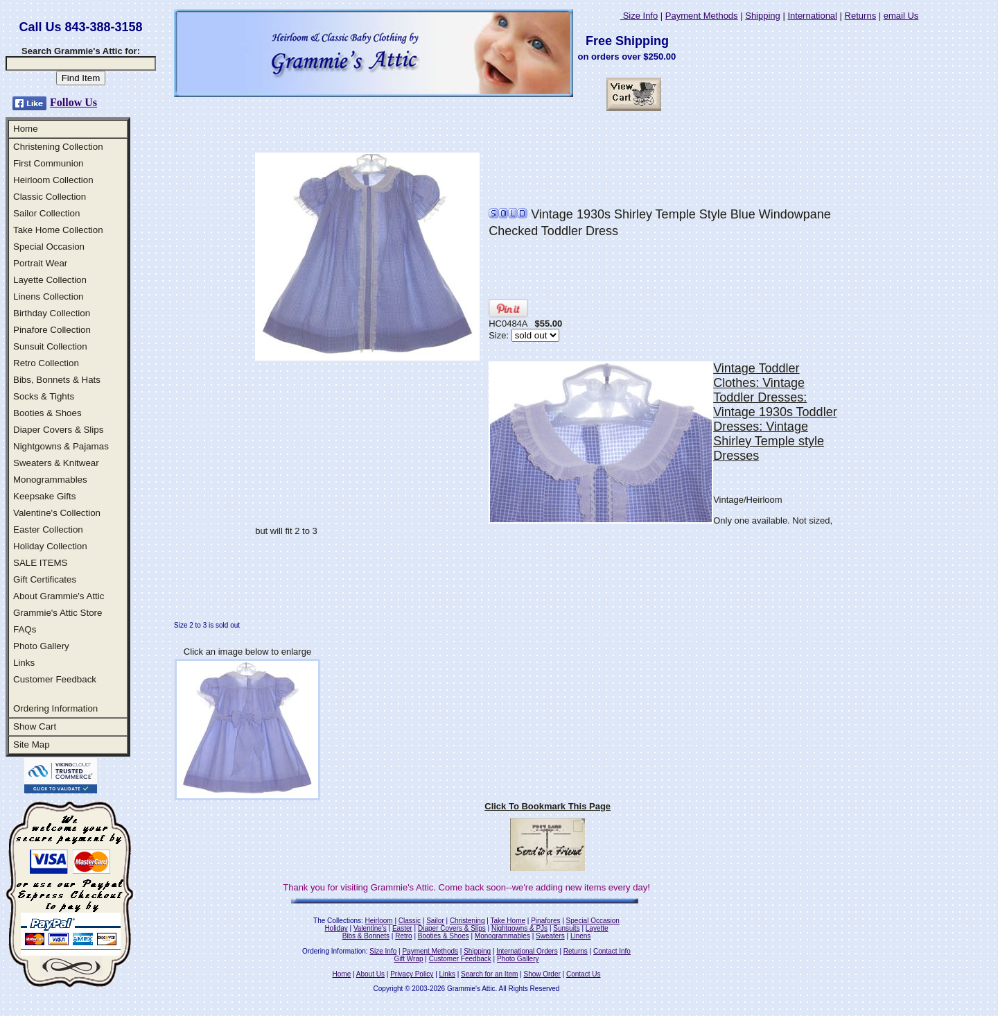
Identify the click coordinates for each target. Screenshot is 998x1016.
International (812, 15)
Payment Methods (701, 15)
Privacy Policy (411, 974)
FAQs (24, 629)
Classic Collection (49, 196)
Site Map (31, 744)
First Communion (48, 163)
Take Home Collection (58, 230)
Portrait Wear (40, 263)
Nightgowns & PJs (519, 928)
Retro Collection (46, 363)
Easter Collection (48, 529)
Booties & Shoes (47, 413)
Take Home (507, 920)
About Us (370, 974)
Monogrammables (50, 479)
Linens (580, 936)
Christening (467, 920)
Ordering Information (55, 708)
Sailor (435, 920)
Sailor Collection (46, 213)
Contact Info (612, 951)
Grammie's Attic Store (57, 613)
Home (25, 128)
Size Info (639, 15)
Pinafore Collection (52, 330)
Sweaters (550, 936)
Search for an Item (489, 974)
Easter (402, 928)
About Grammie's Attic (58, 596)
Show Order (541, 974)
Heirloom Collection (53, 180)
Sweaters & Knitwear (56, 463)
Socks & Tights (43, 396)
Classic (410, 920)
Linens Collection (48, 296)
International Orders (526, 951)
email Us (901, 15)
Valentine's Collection (56, 513)
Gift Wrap (408, 959)
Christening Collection (58, 146)
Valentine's (370, 928)
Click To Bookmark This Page (547, 806)
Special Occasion (49, 246)
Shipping (762, 15)
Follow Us (73, 102)
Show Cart (34, 726)
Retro (403, 936)
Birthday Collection (51, 313)
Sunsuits (566, 928)
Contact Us (583, 974)
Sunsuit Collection (50, 346)
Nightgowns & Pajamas (61, 446)
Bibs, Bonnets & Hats (56, 379)
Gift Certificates (44, 579)
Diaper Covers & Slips (58, 429)
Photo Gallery (41, 646)
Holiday (335, 928)
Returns (861, 15)
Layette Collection (50, 280)
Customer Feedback (54, 679)
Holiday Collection (50, 546)
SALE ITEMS (40, 563)
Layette (597, 928)
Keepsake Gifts (44, 496)
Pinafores (545, 920)
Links (24, 662)
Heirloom (379, 920)
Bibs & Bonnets (365, 936)
